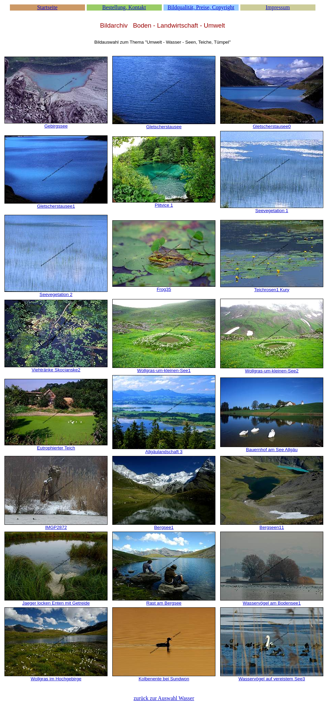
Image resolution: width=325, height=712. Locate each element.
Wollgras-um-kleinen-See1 (164, 370)
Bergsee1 (163, 527)
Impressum (278, 7)
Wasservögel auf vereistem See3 (271, 678)
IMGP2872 (56, 527)
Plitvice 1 (164, 205)
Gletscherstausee (164, 126)
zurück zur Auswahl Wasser (163, 698)
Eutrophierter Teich (56, 447)
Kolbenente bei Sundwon (164, 678)
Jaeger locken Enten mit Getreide (56, 603)
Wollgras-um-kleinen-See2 (272, 370)
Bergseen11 (271, 527)
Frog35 (164, 289)
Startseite (47, 7)
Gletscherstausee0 (272, 126)
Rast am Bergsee (164, 603)
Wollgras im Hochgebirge (56, 678)
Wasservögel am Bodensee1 (272, 603)
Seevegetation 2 (56, 294)
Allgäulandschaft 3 (164, 451)
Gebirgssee (56, 126)
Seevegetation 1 (271, 210)
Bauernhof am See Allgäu (271, 449)
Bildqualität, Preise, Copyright (201, 7)
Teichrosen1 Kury (271, 289)
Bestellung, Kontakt (124, 7)
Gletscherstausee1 (56, 206)
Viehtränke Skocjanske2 (56, 369)
